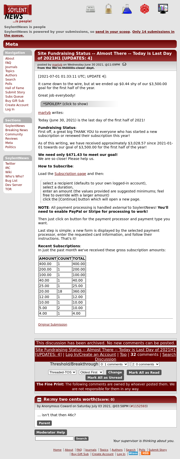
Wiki (8, 172)
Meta (12, 44)
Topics (9, 71)
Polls (8, 84)
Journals (11, 67)
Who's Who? (14, 176)
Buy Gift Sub (14, 101)
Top (123, 354)
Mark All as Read (144, 372)
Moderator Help (50, 432)
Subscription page (70, 174)
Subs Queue (14, 96)
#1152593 (138, 406)
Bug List (11, 180)
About (9, 58)
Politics (10, 147)
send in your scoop (113, 32)
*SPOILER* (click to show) (65, 104)
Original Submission (52, 324)
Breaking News (16, 130)
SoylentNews (17, 14)
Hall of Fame (14, 88)
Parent (44, 423)
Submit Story (15, 92)
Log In (9, 109)
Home (57, 449)
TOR (8, 189)
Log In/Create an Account (91, 354)
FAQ (8, 63)
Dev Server (13, 185)
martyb (57, 64)
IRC (7, 168)
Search (10, 79)
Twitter (10, 163)
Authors (11, 75)
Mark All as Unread (105, 377)
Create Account (16, 105)
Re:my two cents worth (70, 399)
